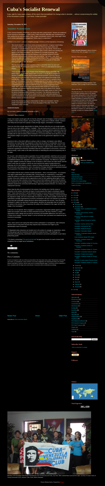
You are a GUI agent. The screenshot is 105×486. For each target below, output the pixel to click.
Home (37, 316)
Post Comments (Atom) (21, 319)
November (78, 206)
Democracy (74, 305)
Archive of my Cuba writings (78, 181)
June (76, 275)
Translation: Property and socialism (83, 254)
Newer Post (11, 316)
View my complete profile (87, 162)
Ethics (73, 312)
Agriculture (74, 297)
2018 (74, 193)
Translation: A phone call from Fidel (83, 224)
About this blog (75, 174)
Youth (72, 331)
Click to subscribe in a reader (79, 347)
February (77, 284)
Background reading (76, 178)
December (78, 204)
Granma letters (75, 316)
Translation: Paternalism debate (82, 231)
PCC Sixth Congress (76, 325)
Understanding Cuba (76, 176)
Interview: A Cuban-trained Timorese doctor (85, 260)
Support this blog (75, 185)
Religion (73, 327)
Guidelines (74, 318)
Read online (92, 52)
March (76, 282)
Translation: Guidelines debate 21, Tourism (85, 249)
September (78, 267)
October (77, 265)
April (76, 279)
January (77, 286)
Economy (73, 310)
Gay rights (74, 314)
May (76, 277)
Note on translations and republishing (81, 183)
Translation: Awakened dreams (18, 29)
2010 (74, 289)
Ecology (73, 308)
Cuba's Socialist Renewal (33, 9)
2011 (74, 202)
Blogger (62, 482)
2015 (74, 197)
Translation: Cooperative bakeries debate (85, 251)
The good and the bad (29, 239)
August (77, 270)
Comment (74, 301)
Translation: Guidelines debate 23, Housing (85, 243)
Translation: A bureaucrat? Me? (82, 226)
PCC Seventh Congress (77, 323)
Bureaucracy (74, 299)
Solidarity (73, 329)
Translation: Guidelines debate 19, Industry (85, 262)
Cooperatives (75, 303)
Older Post (63, 316)
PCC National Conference (78, 320)
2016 (74, 195)
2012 (74, 200)
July (76, 272)
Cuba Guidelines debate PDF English (84, 237)
